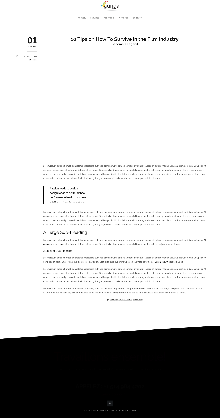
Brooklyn (114, 300)
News (35, 60)
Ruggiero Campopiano (28, 56)
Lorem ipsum (161, 262)
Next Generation (125, 300)
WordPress (138, 300)
